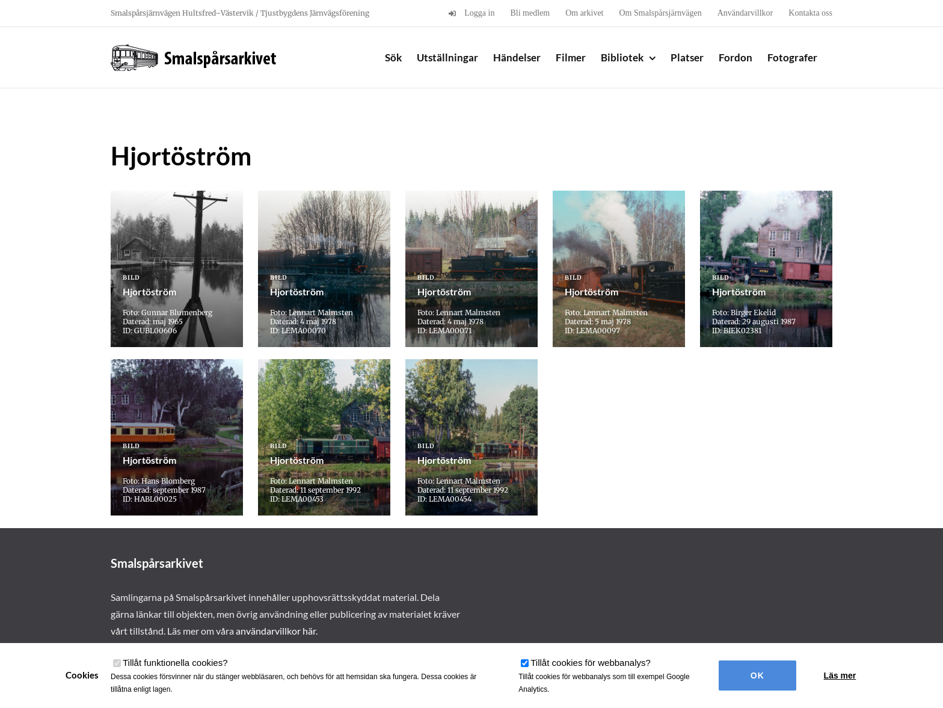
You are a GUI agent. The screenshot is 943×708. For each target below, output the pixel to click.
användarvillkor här (276, 630)
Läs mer (840, 675)
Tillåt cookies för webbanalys (590, 662)
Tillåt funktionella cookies (175, 662)
